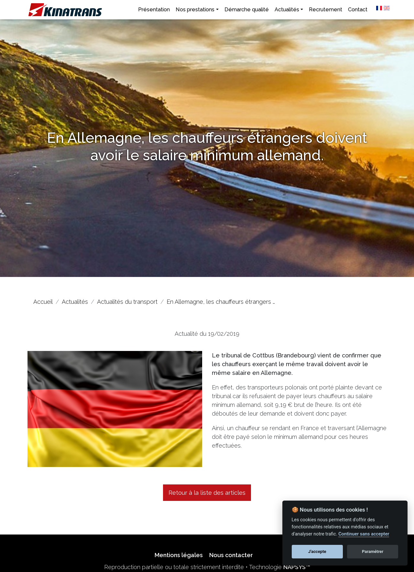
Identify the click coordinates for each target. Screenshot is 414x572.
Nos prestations (195, 9)
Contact (357, 9)
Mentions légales (179, 555)
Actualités (287, 9)
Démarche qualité (246, 9)
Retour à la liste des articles (207, 492)
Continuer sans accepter (363, 534)
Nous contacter (231, 555)
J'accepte (317, 551)
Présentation (154, 9)
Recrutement (325, 9)
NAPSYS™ (296, 567)
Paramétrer (372, 551)
